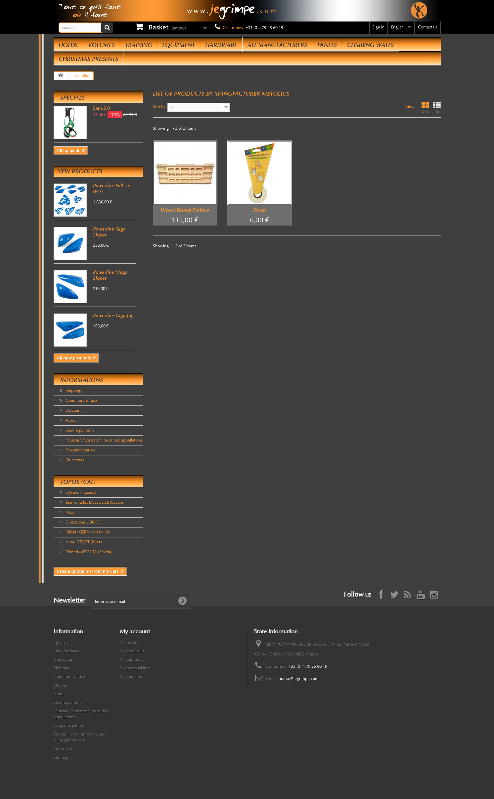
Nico (69, 512)
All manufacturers (277, 45)
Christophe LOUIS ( (83, 522)
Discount (73, 410)
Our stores (74, 460)
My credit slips (133, 650)
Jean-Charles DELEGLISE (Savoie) (94, 502)
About (71, 420)
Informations (81, 380)
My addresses (132, 659)
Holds (68, 45)
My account (135, 631)
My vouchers (131, 676)
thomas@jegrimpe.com (298, 678)
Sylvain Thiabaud (80, 492)
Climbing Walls (370, 45)
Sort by (159, 106)
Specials (72, 97)
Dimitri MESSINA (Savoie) (88, 552)
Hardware (221, 45)
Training (138, 45)
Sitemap (61, 757)
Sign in (378, 27)
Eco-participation (80, 450)
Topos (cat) (77, 481)
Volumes (101, 45)
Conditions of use (81, 400)
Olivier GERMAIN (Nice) (87, 532)
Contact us (427, 27)
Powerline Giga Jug (113, 315)
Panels (327, 45)
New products (79, 171)
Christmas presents (88, 59)
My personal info (135, 668)
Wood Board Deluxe (184, 210)
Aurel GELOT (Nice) (83, 542)
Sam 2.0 (101, 108)
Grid (425, 108)
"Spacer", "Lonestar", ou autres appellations (104, 440)
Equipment (178, 45)
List (437, 108)
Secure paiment (79, 430)
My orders (129, 642)
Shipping (73, 390)
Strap (259, 210)
